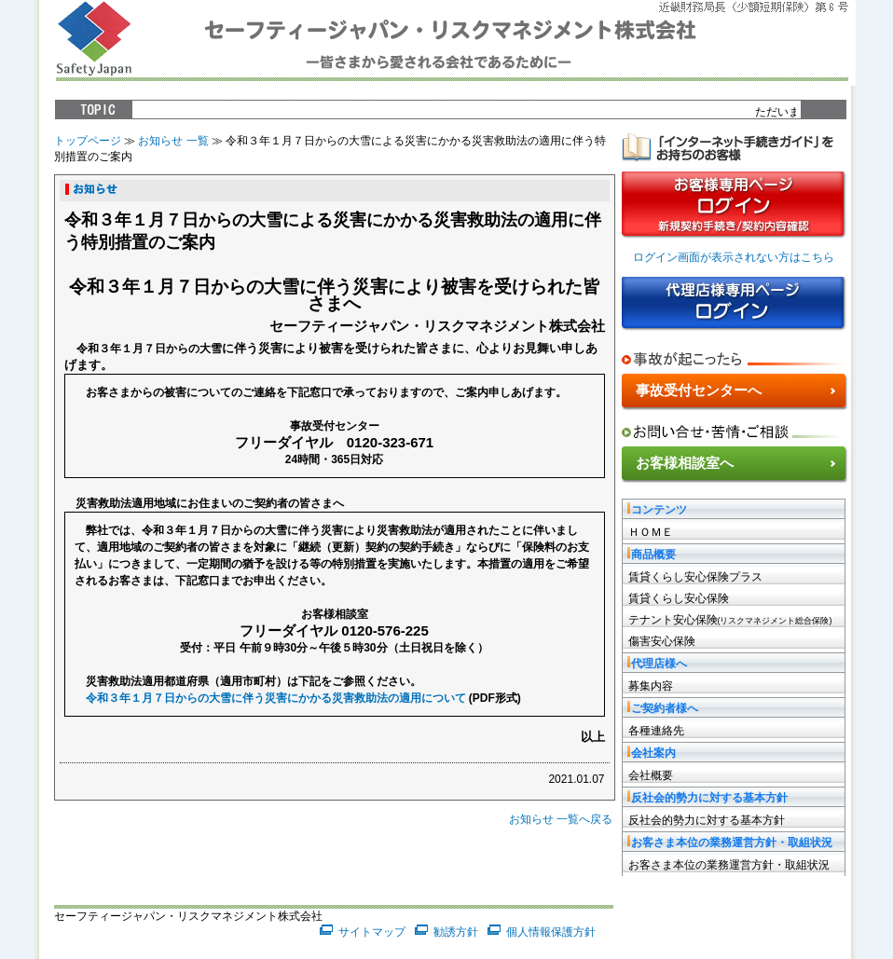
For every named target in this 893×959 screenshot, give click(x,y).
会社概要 (650, 775)
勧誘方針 (455, 931)
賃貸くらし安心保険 (678, 598)
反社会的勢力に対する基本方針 (706, 820)
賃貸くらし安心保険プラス (695, 576)
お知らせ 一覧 (173, 140)
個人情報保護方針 (551, 931)
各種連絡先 (656, 730)
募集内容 (650, 685)
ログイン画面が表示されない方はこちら (733, 257)
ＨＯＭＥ (650, 532)
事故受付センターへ (699, 390)
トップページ (87, 140)
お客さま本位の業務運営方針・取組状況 (729, 864)
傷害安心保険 (661, 641)
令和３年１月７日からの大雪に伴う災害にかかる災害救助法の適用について (276, 698)
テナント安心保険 (730, 619)
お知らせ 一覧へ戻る (560, 819)
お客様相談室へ (685, 463)
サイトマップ (371, 931)
